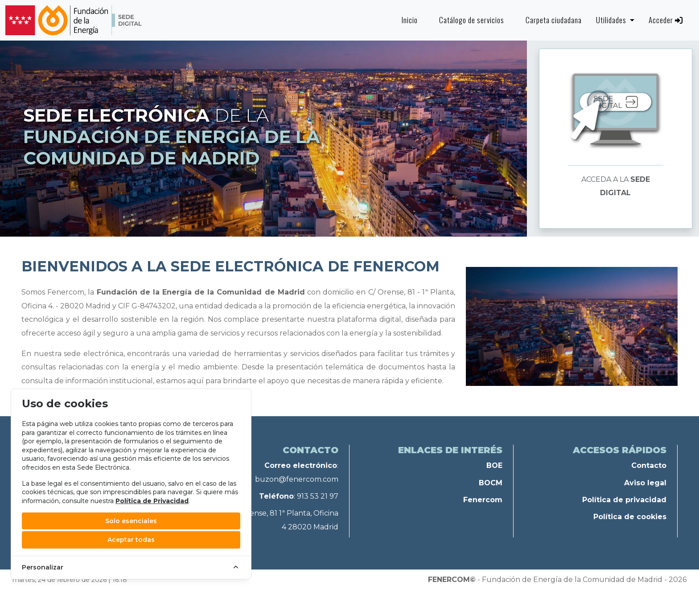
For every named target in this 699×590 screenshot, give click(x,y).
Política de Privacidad (152, 501)
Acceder (666, 19)
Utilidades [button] (612, 19)
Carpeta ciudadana (554, 19)
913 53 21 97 (317, 496)
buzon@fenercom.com (296, 479)
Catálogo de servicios (471, 19)
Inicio (410, 19)
